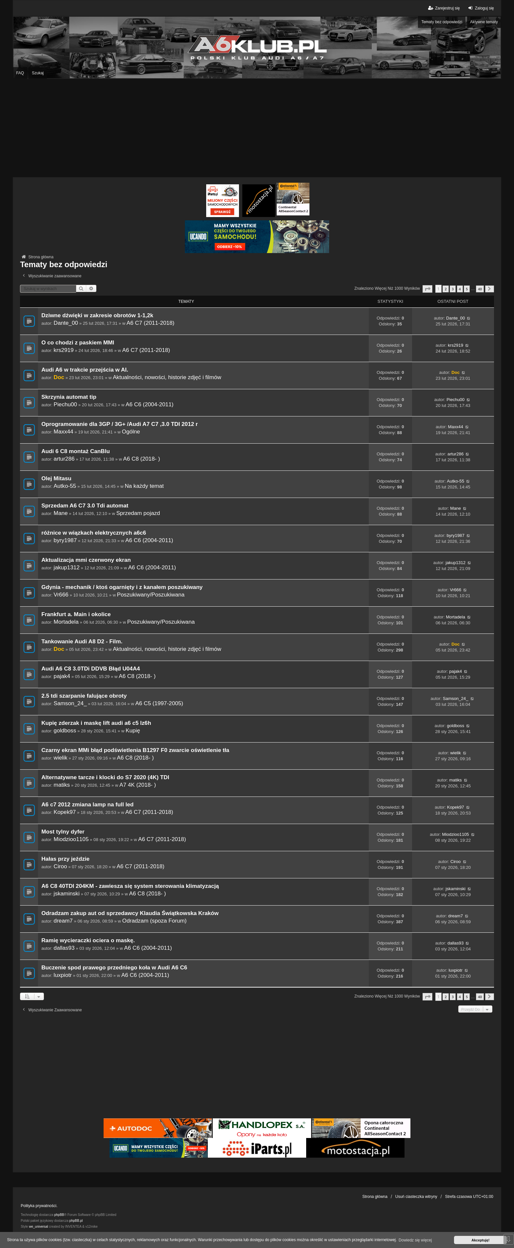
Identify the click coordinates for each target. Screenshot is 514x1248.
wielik (61, 758)
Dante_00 (66, 323)
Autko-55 (65, 486)
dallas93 (64, 948)
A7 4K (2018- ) (137, 785)
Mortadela (66, 622)
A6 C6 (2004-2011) (149, 404)
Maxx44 (63, 431)
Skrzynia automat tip (68, 397)
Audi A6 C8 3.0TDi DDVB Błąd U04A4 (90, 669)
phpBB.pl (76, 1220)
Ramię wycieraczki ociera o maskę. (88, 940)
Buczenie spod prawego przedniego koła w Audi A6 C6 (114, 967)
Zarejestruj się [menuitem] (443, 8)
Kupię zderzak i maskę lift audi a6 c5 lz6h (96, 723)
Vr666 (61, 594)
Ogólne (131, 431)
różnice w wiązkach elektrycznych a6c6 (93, 533)
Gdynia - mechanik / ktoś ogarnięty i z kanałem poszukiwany (122, 587)
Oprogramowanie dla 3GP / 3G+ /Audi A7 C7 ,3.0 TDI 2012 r (119, 424)
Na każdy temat (144, 486)
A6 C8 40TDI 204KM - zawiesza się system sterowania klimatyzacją (130, 886)
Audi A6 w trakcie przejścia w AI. (84, 370)
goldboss (65, 730)
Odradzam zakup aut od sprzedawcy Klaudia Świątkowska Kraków (130, 913)
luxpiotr (63, 975)
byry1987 (65, 540)
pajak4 (62, 676)
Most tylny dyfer (63, 832)
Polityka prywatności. (39, 1205)
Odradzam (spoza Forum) (154, 921)
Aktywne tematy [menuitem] (484, 22)
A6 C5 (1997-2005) (159, 703)
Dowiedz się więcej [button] (415, 1240)
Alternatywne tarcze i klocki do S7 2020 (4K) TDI (105, 777)
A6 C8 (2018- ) (141, 459)
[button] (427, 289)
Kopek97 (65, 812)
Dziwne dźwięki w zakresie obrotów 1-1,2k (97, 315)
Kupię (133, 730)
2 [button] (445, 288)
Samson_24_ (70, 703)
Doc (59, 377)
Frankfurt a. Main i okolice (76, 614)
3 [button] (453, 288)
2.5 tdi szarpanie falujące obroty (84, 696)
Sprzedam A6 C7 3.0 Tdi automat (84, 506)
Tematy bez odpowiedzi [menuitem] (441, 22)
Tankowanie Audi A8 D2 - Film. (81, 641)
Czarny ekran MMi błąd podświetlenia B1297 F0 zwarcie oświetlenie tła (135, 750)
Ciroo (60, 866)
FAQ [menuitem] (20, 73)
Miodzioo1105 (71, 839)
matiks (62, 785)
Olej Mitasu (56, 478)
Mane (61, 513)
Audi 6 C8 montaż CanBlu (75, 451)
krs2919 (64, 350)
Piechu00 (65, 404)
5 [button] (467, 288)
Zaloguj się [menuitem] (480, 8)
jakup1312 (67, 567)
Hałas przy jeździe (65, 859)
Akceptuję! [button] (480, 1240)
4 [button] (460, 288)
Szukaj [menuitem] (38, 73)
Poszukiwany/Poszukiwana (151, 594)
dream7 (63, 921)
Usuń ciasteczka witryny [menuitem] (416, 1196)
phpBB (59, 1215)
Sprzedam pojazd (138, 513)
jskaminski (67, 893)
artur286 (64, 459)
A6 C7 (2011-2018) (150, 323)
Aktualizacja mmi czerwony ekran (86, 560)
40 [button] (480, 288)
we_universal (38, 1226)
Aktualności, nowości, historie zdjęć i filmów (167, 377)
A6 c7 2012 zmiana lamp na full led (87, 804)
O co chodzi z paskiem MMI (77, 343)
